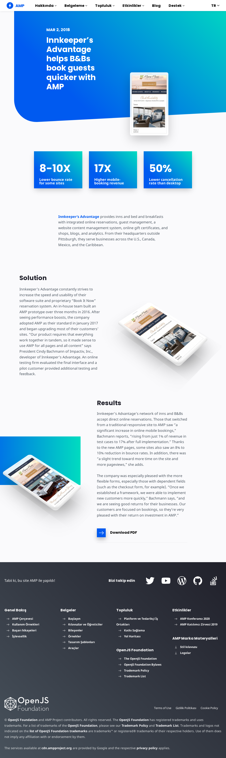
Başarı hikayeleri (21, 630)
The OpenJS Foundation (138, 659)
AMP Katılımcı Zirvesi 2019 (196, 624)
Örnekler (72, 636)
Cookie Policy (209, 708)
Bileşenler (73, 630)
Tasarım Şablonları (79, 642)
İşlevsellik (17, 636)
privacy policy (147, 748)
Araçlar (71, 648)
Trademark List (132, 676)
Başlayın (71, 619)
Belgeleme (75, 5)
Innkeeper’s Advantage (78, 216)
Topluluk (105, 5)
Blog (156, 5)
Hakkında (45, 5)
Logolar (183, 653)
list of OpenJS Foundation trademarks (58, 731)
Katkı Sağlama (132, 630)
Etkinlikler (133, 5)
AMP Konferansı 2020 (192, 619)
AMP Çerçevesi (20, 619)
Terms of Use (162, 708)
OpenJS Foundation (23, 720)
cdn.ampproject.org (56, 748)
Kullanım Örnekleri (23, 624)
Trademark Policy (134, 670)
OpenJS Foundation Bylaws (140, 664)
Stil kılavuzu (186, 647)
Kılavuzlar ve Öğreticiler (83, 624)
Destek (177, 5)
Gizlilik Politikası (186, 708)
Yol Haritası (130, 636)
